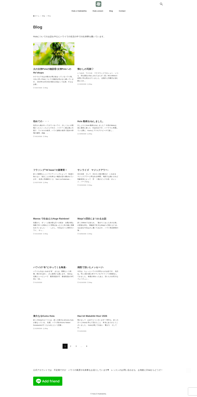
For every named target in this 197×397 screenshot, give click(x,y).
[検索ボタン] (161, 4)
